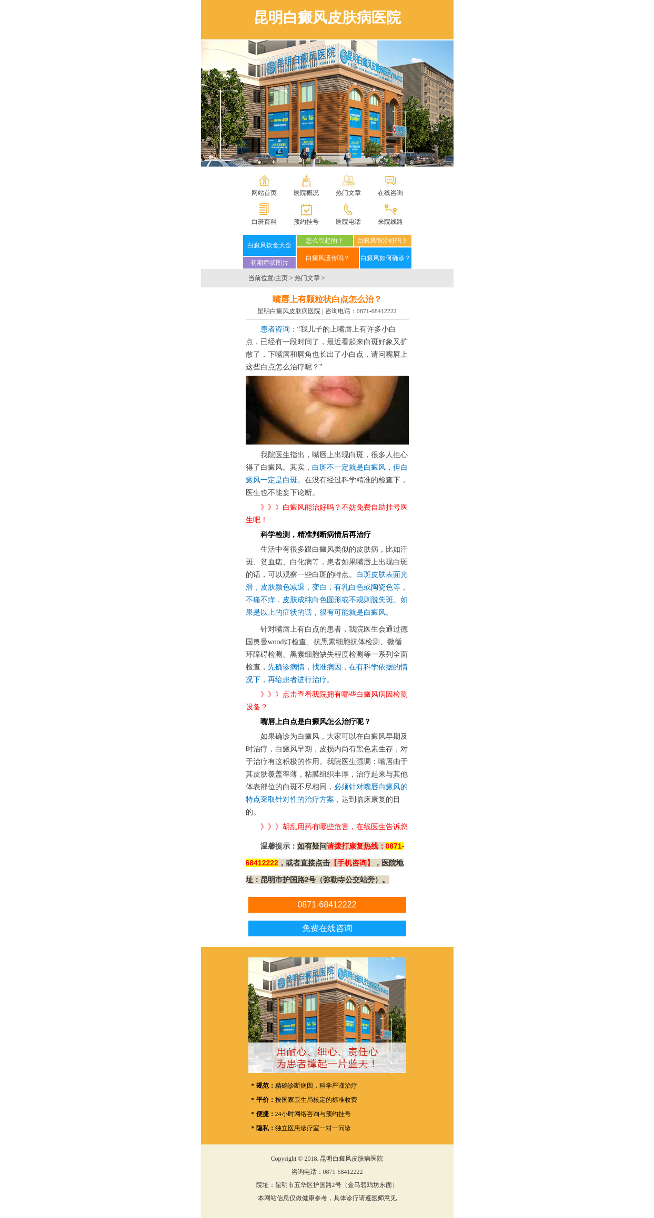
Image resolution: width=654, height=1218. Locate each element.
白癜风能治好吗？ (382, 240)
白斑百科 (264, 221)
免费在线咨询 (327, 928)
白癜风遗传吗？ (328, 258)
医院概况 (306, 193)
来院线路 (390, 221)
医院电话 (348, 221)
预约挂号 (306, 221)
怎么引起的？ (325, 240)
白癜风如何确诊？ (385, 258)
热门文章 (348, 193)
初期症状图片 (269, 262)
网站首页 (264, 193)
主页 (281, 278)
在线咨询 (390, 193)
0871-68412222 (377, 311)
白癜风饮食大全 (269, 245)
